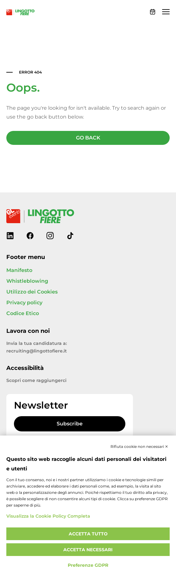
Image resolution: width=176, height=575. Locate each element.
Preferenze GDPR (88, 565)
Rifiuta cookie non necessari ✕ (139, 446)
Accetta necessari (88, 549)
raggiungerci (51, 380)
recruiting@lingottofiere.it (36, 351)
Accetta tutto (88, 534)
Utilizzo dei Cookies (32, 292)
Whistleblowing (27, 281)
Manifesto (19, 270)
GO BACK (88, 138)
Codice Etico (22, 313)
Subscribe (70, 424)
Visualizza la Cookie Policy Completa (48, 516)
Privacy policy (24, 303)
